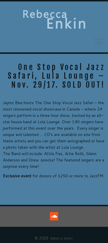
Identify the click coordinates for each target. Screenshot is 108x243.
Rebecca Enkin (61, 238)
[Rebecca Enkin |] (54, 19)
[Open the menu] (98, 42)
